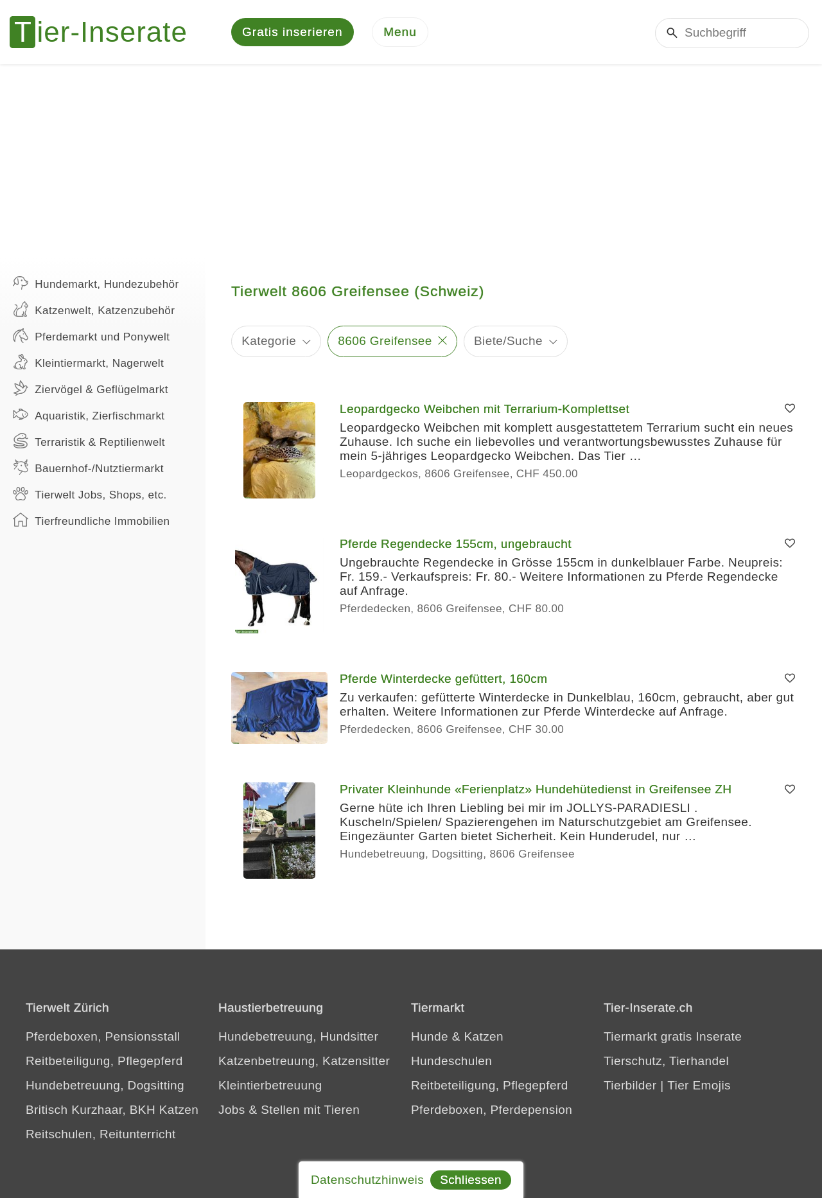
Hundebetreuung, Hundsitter (298, 1036)
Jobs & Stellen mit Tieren (289, 1109)
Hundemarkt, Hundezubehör (96, 282)
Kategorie (268, 341)
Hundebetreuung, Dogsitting (105, 1085)
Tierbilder (630, 1085)
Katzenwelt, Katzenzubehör (94, 309)
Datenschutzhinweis (367, 1179)
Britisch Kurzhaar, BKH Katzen (112, 1109)
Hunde (429, 1036)
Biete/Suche (508, 341)
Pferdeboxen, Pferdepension (491, 1109)
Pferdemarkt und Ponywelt (91, 335)
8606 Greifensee (385, 341)
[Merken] (789, 409)
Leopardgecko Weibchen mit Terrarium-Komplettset (484, 409)
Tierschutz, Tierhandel (666, 1061)
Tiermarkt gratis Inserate (673, 1036)
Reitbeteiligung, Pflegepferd (104, 1061)
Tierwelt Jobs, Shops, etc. (90, 493)
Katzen (483, 1036)
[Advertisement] (411, 161)
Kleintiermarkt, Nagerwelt (88, 361)
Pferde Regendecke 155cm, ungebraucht (456, 544)
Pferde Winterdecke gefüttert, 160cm (443, 678)
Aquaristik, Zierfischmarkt (89, 414)
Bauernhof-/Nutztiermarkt (88, 467)
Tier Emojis (699, 1085)
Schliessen (471, 1179)
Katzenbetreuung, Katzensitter (304, 1061)
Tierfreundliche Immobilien (91, 519)
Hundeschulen (451, 1061)
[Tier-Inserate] (106, 32)
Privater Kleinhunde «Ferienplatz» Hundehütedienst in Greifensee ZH (535, 789)
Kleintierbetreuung (270, 1085)
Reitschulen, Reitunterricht (101, 1134)
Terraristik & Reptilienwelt (89, 440)
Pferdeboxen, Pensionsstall (103, 1036)
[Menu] (400, 32)
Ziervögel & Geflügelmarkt (90, 388)
